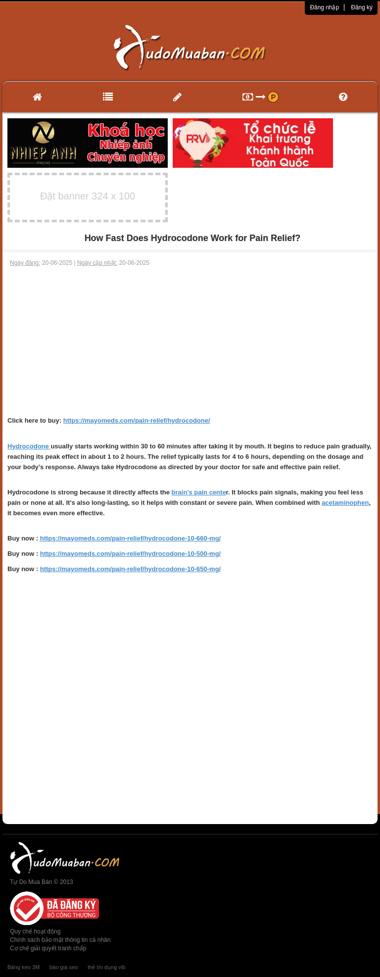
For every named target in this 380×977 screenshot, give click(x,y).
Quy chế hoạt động (35, 931)
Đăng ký (362, 7)
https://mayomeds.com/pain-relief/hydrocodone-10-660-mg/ (130, 538)
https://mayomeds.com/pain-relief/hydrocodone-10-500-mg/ (130, 553)
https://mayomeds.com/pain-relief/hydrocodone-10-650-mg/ (130, 569)
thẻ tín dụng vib (106, 967)
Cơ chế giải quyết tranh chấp (48, 948)
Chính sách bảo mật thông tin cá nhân (60, 939)
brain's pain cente (199, 492)
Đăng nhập (324, 7)
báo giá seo (63, 967)
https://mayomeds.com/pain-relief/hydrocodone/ (136, 420)
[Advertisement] (190, 341)
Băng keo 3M (23, 967)
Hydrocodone (28, 446)
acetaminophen (345, 502)
